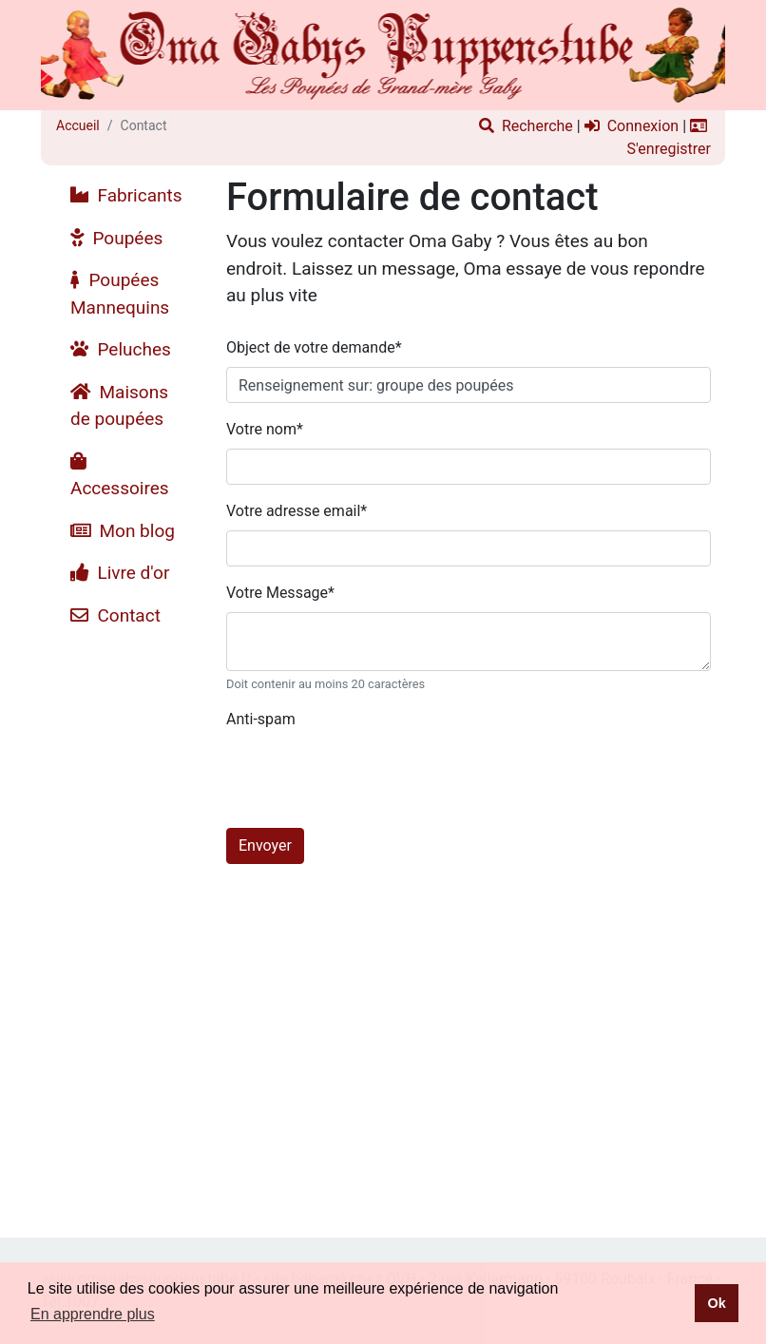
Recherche (526, 126)
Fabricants (126, 195)
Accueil (78, 125)
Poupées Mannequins (119, 293)
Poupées (116, 238)
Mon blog (122, 531)
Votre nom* (264, 429)
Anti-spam (261, 719)
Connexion (631, 126)
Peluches (120, 349)
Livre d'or (119, 573)
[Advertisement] (126, 922)
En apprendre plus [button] (92, 1314)
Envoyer (265, 845)
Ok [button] (716, 1303)
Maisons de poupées (119, 406)
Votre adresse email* (296, 511)
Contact (115, 615)
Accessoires (119, 475)
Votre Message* (280, 593)
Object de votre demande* (314, 347)
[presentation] (370, 776)
